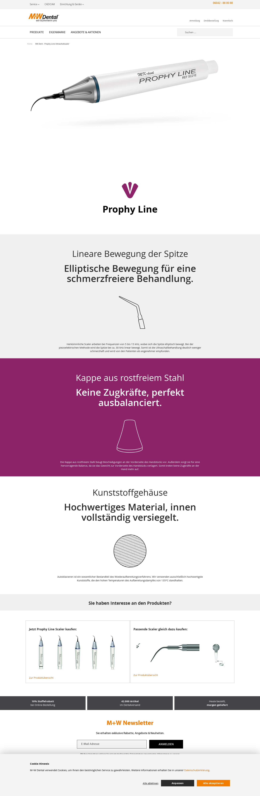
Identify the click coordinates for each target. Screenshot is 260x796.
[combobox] (209, 32)
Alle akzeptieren (213, 783)
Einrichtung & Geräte (71, 4)
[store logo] (43, 17)
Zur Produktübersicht (41, 677)
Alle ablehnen (150, 783)
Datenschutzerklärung (196, 770)
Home (29, 44)
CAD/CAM (50, 4)
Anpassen (178, 783)
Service (33, 4)
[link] (195, 17)
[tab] (235, 783)
